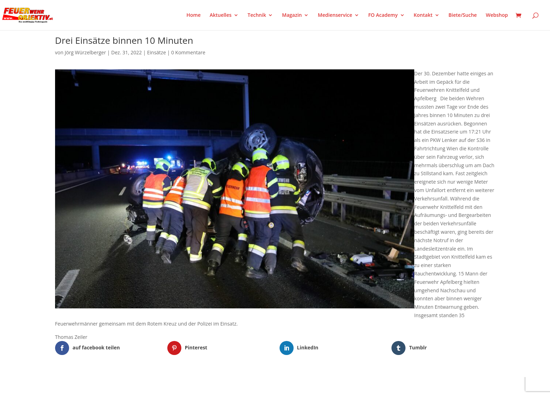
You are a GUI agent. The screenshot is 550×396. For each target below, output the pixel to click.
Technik (257, 15)
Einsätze (156, 52)
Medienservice (335, 15)
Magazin (292, 15)
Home (194, 15)
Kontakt (423, 15)
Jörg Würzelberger (85, 52)
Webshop (497, 15)
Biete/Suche (463, 15)
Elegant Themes (90, 386)
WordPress (137, 386)
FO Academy (383, 15)
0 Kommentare (188, 52)
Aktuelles (221, 15)
